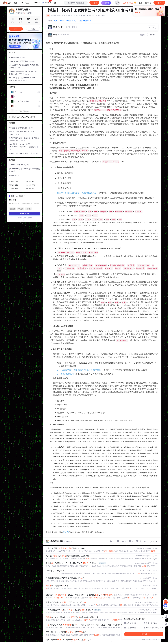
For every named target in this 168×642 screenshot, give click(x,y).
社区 (27, 3)
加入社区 (152, 27)
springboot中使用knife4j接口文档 (23, 153)
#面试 (62, 21)
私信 (33, 29)
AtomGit (35, 3)
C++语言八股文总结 (65, 374)
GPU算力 (47, 2)
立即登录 (100, 22)
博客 (16, 3)
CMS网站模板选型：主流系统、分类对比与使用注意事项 (24, 139)
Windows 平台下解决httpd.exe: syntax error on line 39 (23, 79)
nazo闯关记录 (18, 57)
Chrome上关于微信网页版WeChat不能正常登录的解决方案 (24, 72)
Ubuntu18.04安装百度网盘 (22, 61)
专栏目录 (154, 541)
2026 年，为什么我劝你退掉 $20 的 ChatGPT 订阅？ (22, 133)
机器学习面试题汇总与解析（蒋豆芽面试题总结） (77, 193)
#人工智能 (78, 21)
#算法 (56, 21)
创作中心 (148, 3)
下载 (21, 3)
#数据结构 (69, 21)
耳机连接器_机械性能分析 (21, 128)
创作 (159, 3)
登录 (117, 3)
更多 (56, 3)
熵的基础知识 (14, 175)
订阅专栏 (152, 35)
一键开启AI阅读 (24, 213)
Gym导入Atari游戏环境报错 (25, 117)
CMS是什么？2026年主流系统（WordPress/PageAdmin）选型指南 (23, 146)
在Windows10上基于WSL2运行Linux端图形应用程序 (24, 170)
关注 (68, 541)
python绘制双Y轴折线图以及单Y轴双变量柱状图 (24, 66)
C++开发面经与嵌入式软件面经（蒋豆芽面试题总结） (79, 370)
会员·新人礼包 (129, 2)
